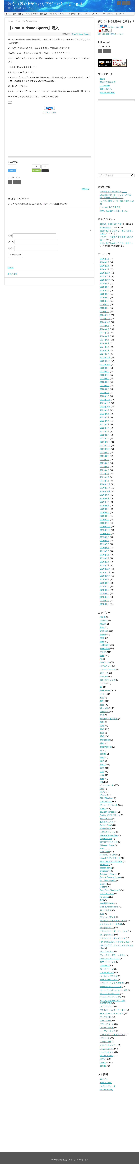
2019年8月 (104, 541)
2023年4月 (104, 386)
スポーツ (104, 673)
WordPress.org (106, 1090)
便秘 (102, 642)
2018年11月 (105, 572)
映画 (102, 757)
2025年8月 (104, 287)
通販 (102, 705)
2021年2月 (104, 477)
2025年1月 (104, 312)
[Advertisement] (49, 131)
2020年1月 (104, 523)
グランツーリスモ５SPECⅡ (112, 983)
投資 (102, 733)
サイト (11, 248)
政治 (102, 761)
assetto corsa (106, 868)
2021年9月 (104, 453)
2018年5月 (104, 594)
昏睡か (9, 267)
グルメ (103, 764)
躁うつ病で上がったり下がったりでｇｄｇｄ (45, 4)
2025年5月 (104, 297)
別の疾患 (104, 631)
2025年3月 (104, 305)
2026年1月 (104, 269)
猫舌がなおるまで (108, 82)
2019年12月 (105, 527)
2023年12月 (105, 357)
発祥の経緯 (105, 740)
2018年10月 (105, 576)
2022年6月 (104, 421)
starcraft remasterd (108, 812)
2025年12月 (105, 273)
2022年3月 (104, 431)
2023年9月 (104, 368)
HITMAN (103, 887)
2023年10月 (105, 364)
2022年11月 (105, 403)
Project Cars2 (106, 825)
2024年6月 (104, 336)
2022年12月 (105, 400)
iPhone (103, 795)
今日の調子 (105, 645)
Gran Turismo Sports (80, 34)
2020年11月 (105, 488)
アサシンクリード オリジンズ (113, 931)
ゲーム (80, 14)
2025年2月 (104, 308)
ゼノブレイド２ (107, 951)
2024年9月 (104, 326)
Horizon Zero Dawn (108, 855)
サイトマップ (108, 14)
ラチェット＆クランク (110, 958)
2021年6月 (104, 463)
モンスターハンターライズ (111, 1013)
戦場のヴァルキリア (109, 842)
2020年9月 (104, 495)
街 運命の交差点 (108, 881)
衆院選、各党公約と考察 (110, 224)
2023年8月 (104, 372)
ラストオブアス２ (108, 917)
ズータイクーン (107, 969)
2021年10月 (105, 449)
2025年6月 (104, 294)
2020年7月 (104, 502)
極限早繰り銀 (106, 747)
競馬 (102, 726)
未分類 (103, 754)
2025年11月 (105, 276)
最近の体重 (11, 274)
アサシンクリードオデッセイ (112, 938)
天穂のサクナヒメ (108, 832)
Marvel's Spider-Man (109, 835)
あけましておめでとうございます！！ (116, 243)
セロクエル (105, 662)
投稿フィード (106, 1083)
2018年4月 (104, 597)
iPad (102, 789)
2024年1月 (104, 354)
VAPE (102, 792)
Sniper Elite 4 (106, 819)
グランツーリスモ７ (109, 980)
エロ (102, 775)
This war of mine (107, 845)
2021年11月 (105, 446)
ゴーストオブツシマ (109, 976)
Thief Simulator (106, 798)
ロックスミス (106, 910)
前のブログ (120, 14)
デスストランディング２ (110, 997)
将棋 (102, 656)
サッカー (104, 676)
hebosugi (85, 188)
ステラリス (105, 965)
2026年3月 (104, 262)
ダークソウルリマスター (110, 987)
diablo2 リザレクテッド (110, 858)
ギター (103, 694)
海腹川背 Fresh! (107, 903)
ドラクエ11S (105, 1042)
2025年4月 (104, 301)
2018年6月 (104, 590)
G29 (102, 900)
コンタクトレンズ (108, 680)
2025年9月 (104, 283)
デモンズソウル (107, 1049)
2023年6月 (104, 379)
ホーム (8, 14)
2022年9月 (104, 410)
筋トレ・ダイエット (93, 14)
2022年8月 (104, 414)
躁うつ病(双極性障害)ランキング (110, 34)
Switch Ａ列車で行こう (110, 815)
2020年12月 (105, 484)
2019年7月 (104, 544)
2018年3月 (104, 601)
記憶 (102, 715)
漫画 (102, 743)
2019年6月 (104, 548)
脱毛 (102, 722)
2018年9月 (104, 579)
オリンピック (106, 801)
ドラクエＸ (105, 1038)
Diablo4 (103, 884)
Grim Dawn (105, 852)
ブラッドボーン (107, 1024)
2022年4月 (104, 428)
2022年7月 (104, 417)
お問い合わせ (18, 14)
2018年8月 (104, 583)
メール (11, 242)
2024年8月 (104, 329)
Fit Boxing (104, 897)
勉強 (102, 627)
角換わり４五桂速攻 (109, 719)
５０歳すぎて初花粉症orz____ (113, 192)
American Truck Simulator (111, 861)
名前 (10, 236)
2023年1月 (104, 396)
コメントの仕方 (32, 14)
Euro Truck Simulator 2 (110, 890)
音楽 (102, 768)
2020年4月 (104, 512)
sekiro (102, 848)
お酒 (102, 772)
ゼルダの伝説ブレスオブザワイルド (115, 942)
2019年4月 (104, 555)
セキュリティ (106, 666)
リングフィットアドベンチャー (113, 921)
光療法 (103, 634)
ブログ (103, 1062)
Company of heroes (108, 874)
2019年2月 (104, 562)
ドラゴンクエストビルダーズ (112, 1035)
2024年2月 (104, 350)
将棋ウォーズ (106, 690)
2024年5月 (104, 340)
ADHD (103, 617)
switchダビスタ (106, 822)
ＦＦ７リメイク (107, 894)
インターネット (107, 785)
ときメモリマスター (109, 1045)
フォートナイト (107, 1028)
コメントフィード (108, 1086)
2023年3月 (104, 389)
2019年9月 (104, 537)
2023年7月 (104, 375)
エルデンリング (107, 973)
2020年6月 (104, 505)
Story (102, 79)
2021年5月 (104, 467)
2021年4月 (104, 470)
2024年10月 (105, 322)
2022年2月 (104, 435)
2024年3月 (104, 347)
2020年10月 (105, 491)
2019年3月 (104, 558)
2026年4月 (104, 259)
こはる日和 (105, 85)
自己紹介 (43, 14)
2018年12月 (105, 569)
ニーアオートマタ (108, 1031)
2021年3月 (104, 474)
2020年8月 (104, 498)
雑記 (102, 701)
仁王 (102, 914)
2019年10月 (105, 534)
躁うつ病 (72, 14)
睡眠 (102, 729)
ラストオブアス (107, 1006)
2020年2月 (104, 520)
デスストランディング (110, 994)
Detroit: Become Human (110, 877)
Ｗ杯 (102, 779)
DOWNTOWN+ (106, 1056)
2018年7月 (104, 586)
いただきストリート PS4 (111, 924)
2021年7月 (104, 460)
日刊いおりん (106, 89)
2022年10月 (105, 407)
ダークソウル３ (107, 928)
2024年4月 (104, 343)
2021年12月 (105, 442)
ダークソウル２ (107, 935)
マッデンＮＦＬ (107, 1052)
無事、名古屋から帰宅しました (113, 211)
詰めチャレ (105, 712)
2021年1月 (104, 481)
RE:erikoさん (105, 227)
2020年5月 (104, 509)
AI (101, 659)
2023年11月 (105, 361)
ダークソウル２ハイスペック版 (113, 990)
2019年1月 (104, 565)
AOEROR (104, 865)
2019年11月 (105, 530)
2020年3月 (104, 516)
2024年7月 (104, 333)
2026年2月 (104, 266)
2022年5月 (104, 424)
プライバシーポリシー (57, 14)
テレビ (103, 652)
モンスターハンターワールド (112, 1010)
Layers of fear (106, 839)
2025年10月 (105, 280)
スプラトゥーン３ (108, 962)
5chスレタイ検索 (107, 93)
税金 (102, 698)
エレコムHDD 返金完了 (110, 207)
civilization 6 (105, 871)
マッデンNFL (105, 1017)
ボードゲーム (106, 1021)
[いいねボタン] (10, 102)
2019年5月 (104, 551)
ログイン (104, 1079)
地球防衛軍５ (106, 829)
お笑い (103, 1059)
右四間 (103, 624)
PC (101, 782)
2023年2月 (104, 393)
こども (103, 683)
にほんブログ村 (49, 112)
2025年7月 (104, 290)
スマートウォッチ (108, 669)
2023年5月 (104, 382)
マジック (104, 620)
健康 (102, 638)
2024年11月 (105, 319)
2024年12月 (105, 315)
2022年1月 (104, 438)
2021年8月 (104, 456)
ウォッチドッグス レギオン (112, 955)
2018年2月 (104, 604)
